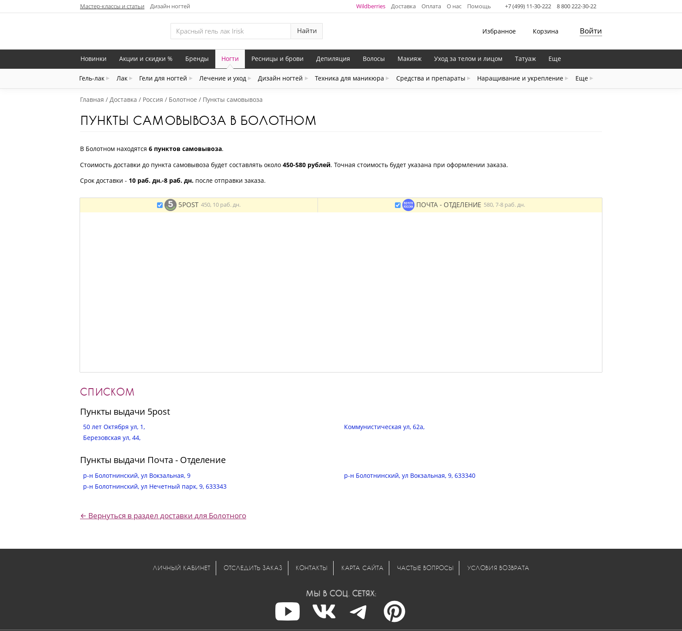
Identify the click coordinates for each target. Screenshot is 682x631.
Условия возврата (498, 567)
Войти (591, 31)
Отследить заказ (253, 567)
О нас (454, 6)
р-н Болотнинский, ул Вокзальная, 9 (137, 475)
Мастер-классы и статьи (112, 6)
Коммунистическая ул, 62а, (384, 427)
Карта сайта (362, 567)
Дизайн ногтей (170, 6)
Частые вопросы (425, 567)
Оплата (431, 6)
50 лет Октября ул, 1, (114, 427)
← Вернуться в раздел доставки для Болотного (163, 515)
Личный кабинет (181, 567)
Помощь (479, 6)
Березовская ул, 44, (111, 437)
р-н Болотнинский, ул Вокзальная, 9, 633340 (409, 475)
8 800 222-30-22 (576, 6)
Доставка (403, 6)
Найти (307, 30)
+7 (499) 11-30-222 (528, 6)
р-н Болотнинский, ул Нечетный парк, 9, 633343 (155, 486)
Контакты (312, 567)
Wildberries (370, 6)
